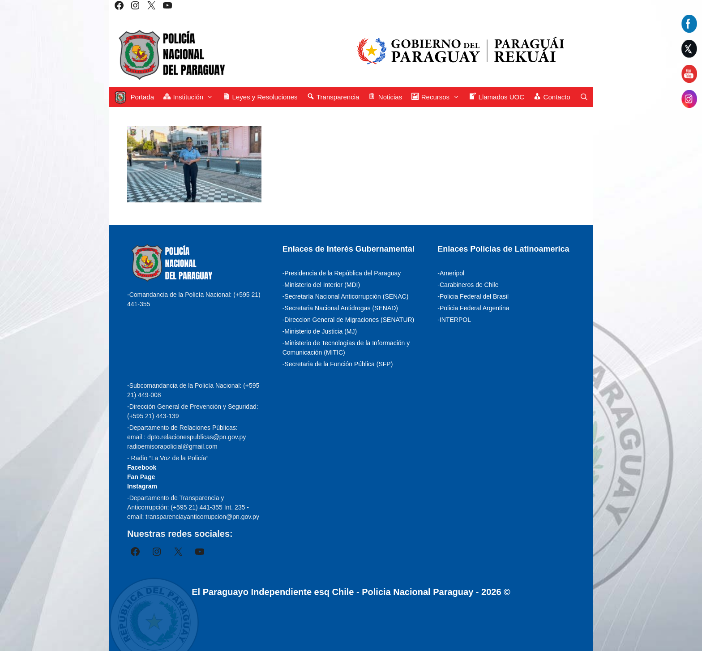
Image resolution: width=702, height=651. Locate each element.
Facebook (141, 467)
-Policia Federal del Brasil (473, 296)
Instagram (142, 486)
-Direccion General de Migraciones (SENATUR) (349, 319)
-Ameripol (450, 273)
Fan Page (141, 476)
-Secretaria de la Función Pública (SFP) (338, 364)
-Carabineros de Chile (467, 284)
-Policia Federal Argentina (473, 308)
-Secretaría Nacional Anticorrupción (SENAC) (346, 296)
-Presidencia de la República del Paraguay (342, 273)
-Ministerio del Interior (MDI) (321, 284)
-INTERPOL (454, 319)
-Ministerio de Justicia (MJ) (320, 331)
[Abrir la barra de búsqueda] (584, 97)
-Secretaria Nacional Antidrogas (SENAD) (340, 308)
